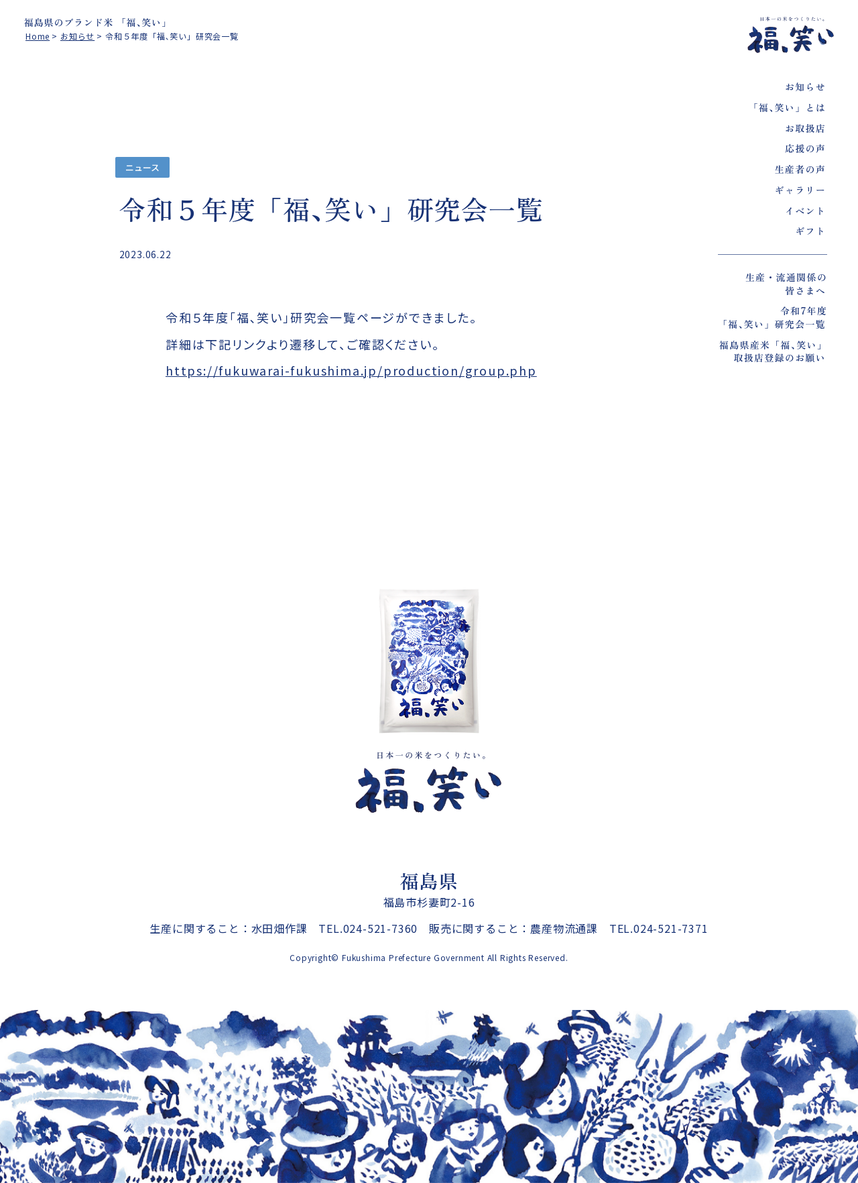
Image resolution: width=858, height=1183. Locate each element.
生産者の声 (800, 169)
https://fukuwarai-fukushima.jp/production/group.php (351, 370)
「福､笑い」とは (787, 107)
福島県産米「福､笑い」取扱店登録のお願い (773, 351)
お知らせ (805, 86)
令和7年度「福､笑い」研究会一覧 (772, 317)
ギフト (810, 230)
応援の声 (805, 148)
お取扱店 (805, 128)
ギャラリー (800, 189)
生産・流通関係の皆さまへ (786, 283)
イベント (805, 210)
